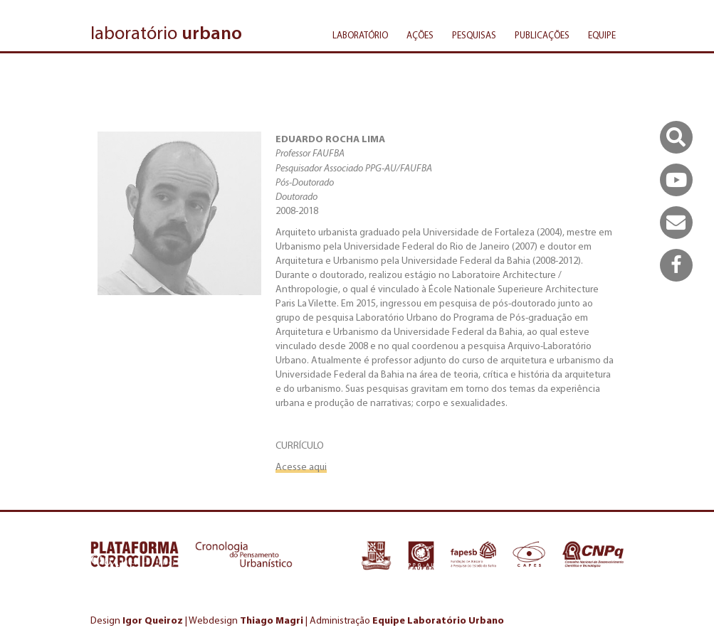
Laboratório (360, 35)
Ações (420, 35)
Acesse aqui (301, 467)
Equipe (602, 35)
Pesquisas (474, 35)
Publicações (542, 35)
